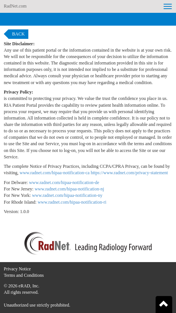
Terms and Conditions (24, 275)
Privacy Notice (17, 269)
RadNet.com (15, 6)
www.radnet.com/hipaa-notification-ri (72, 202)
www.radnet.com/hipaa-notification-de (64, 182)
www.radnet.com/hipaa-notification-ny (67, 195)
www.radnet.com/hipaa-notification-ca (55, 172)
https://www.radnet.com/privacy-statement (129, 172)
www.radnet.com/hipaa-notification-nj (69, 189)
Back (18, 34)
